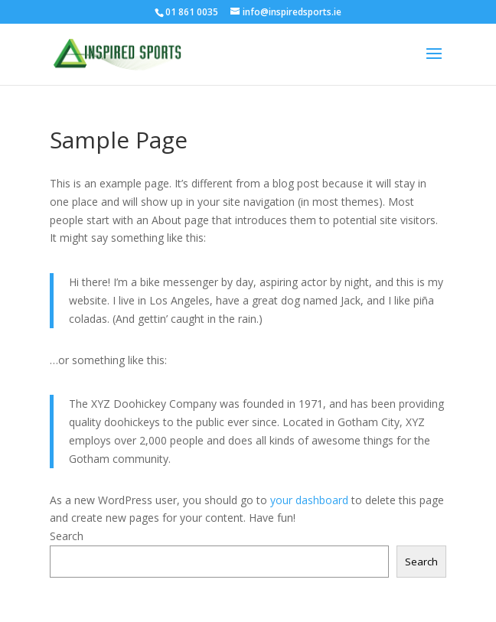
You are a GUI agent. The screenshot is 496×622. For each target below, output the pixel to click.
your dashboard (309, 500)
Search (66, 536)
